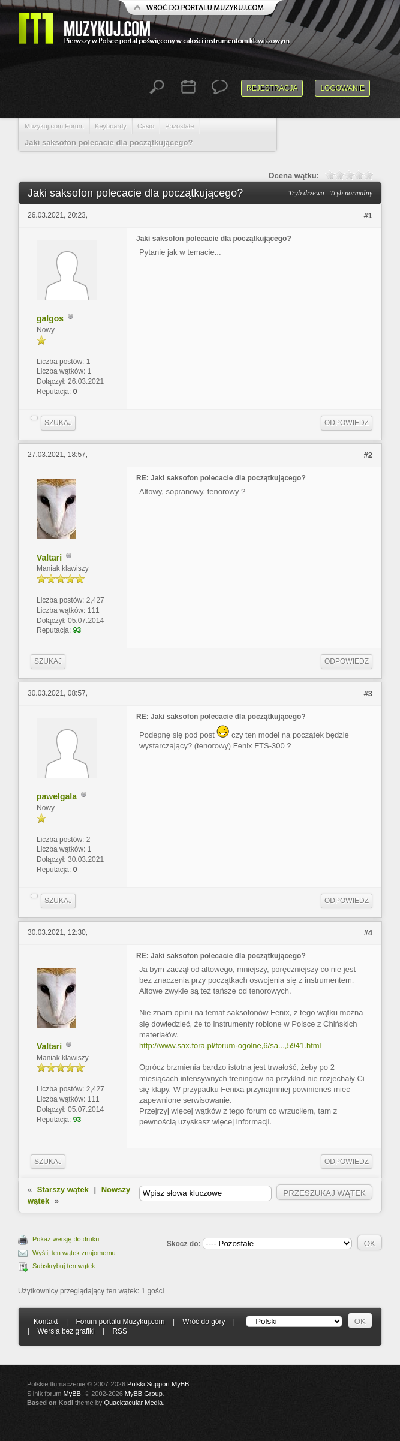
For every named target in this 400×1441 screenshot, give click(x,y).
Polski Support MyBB (158, 1384)
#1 (368, 215)
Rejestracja (271, 88)
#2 (368, 454)
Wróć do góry (203, 1321)
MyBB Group (144, 1393)
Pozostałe (179, 126)
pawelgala (57, 796)
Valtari (49, 557)
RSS (119, 1331)
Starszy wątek (63, 1189)
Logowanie (342, 88)
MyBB (72, 1393)
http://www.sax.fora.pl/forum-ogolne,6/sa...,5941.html (230, 1045)
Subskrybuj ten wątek (63, 1265)
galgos (50, 318)
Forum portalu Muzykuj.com (120, 1321)
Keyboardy (111, 126)
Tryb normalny (351, 193)
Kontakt (46, 1321)
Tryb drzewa (306, 193)
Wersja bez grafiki (65, 1331)
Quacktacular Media (133, 1402)
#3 (368, 693)
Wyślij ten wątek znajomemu (74, 1252)
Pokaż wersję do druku (65, 1239)
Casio (145, 126)
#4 (368, 932)
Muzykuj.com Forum (54, 126)
